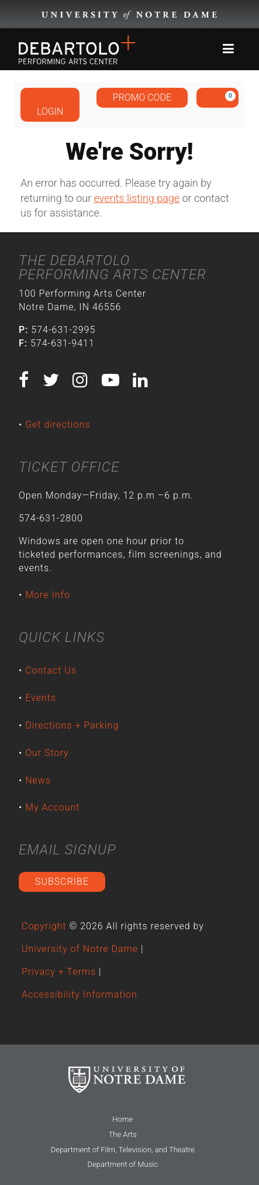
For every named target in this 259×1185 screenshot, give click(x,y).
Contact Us (51, 670)
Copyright (44, 926)
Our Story (46, 752)
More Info (47, 594)
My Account (52, 807)
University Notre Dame (129, 14)
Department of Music (122, 1164)
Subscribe (62, 881)
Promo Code (142, 97)
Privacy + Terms (59, 971)
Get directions (57, 424)
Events (40, 697)
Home (122, 1119)
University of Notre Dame (80, 948)
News (38, 780)
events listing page (136, 198)
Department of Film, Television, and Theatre (123, 1149)
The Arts (123, 1134)
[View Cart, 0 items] (217, 98)
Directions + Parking (72, 725)
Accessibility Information (79, 994)
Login (50, 104)
